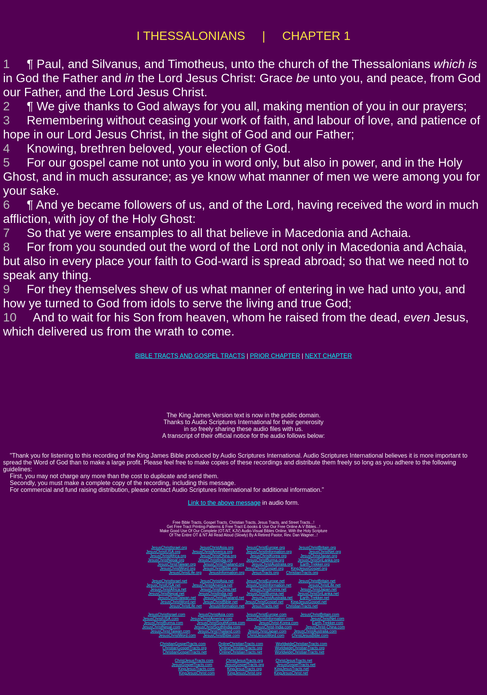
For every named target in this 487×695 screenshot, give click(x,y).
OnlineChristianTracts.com (240, 644)
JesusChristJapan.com (267, 631)
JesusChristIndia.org (215, 560)
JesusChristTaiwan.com (170, 631)
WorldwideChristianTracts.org (300, 648)
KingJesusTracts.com (196, 669)
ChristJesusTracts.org (244, 660)
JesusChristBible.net (220, 602)
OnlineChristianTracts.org (240, 648)
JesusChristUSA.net (163, 585)
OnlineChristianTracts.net (240, 652)
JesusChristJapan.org (318, 556)
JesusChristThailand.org (223, 564)
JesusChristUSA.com (160, 619)
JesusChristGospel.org (264, 568)
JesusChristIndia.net (215, 594)
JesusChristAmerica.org (212, 552)
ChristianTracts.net (302, 606)
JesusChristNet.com (327, 619)
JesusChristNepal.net (166, 594)
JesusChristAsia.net (216, 581)
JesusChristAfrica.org (168, 556)
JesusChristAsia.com (215, 614)
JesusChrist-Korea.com (278, 623)
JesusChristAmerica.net (212, 585)
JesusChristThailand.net (223, 598)
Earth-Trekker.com (327, 623)
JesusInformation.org (226, 573)
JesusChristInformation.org (269, 552)
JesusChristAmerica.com (211, 619)
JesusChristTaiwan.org (177, 564)
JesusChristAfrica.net (168, 589)
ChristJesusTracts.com (194, 660)
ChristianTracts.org (302, 573)
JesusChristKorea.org (268, 556)
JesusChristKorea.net (268, 589)
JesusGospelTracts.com (192, 665)
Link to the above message (224, 502)
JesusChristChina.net (218, 589)
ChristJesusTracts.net (293, 660)
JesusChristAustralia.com (315, 631)
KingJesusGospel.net (309, 602)
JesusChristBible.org (220, 568)
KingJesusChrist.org (244, 673)
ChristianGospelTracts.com (182, 644)
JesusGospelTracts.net (296, 665)
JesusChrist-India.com (273, 627)
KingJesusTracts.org (244, 669)
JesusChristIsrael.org (169, 548)
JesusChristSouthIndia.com (217, 627)
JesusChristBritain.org (317, 548)
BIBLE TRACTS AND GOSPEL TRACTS (190, 356)
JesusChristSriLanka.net (318, 594)
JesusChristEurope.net (265, 581)
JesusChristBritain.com (319, 614)
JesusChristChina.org (218, 556)
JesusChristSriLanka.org (318, 560)
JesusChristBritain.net (316, 581)
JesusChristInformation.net (268, 585)
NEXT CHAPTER (328, 356)
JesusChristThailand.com (219, 631)
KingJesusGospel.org (309, 568)
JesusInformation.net (226, 606)
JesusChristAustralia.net (272, 598)
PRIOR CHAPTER (275, 356)
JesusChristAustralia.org (272, 564)
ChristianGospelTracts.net (185, 652)
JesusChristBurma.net (265, 594)
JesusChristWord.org (177, 568)
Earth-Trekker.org (314, 564)
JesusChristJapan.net (318, 589)
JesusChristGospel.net (264, 602)
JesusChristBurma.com (163, 623)
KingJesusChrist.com (197, 673)
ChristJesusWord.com (266, 635)
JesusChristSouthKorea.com (221, 623)
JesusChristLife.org (185, 573)
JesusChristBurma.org (265, 560)
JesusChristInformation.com (269, 619)
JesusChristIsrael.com (166, 614)
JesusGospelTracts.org (244, 665)
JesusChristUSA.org (163, 552)
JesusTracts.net (265, 606)
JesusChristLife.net (324, 585)
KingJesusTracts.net (291, 669)
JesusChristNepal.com (161, 627)
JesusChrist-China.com (325, 627)
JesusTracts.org (265, 573)
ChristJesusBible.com (310, 635)
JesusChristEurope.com (266, 614)
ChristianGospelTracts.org (184, 648)
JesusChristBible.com (221, 635)
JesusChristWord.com (177, 635)
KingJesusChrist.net (291, 673)
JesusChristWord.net (178, 602)
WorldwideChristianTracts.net (299, 652)
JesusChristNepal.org (166, 560)
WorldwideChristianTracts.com (301, 644)
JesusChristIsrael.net (169, 581)
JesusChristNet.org (325, 552)
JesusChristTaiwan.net (177, 598)
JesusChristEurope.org (265, 548)
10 (10, 317)
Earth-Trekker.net (314, 598)
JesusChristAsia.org (217, 548)
